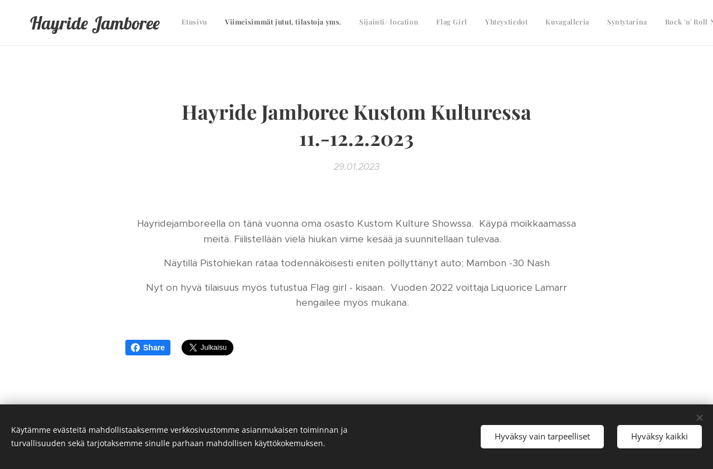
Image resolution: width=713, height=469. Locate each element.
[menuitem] (533, 23)
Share (148, 347)
